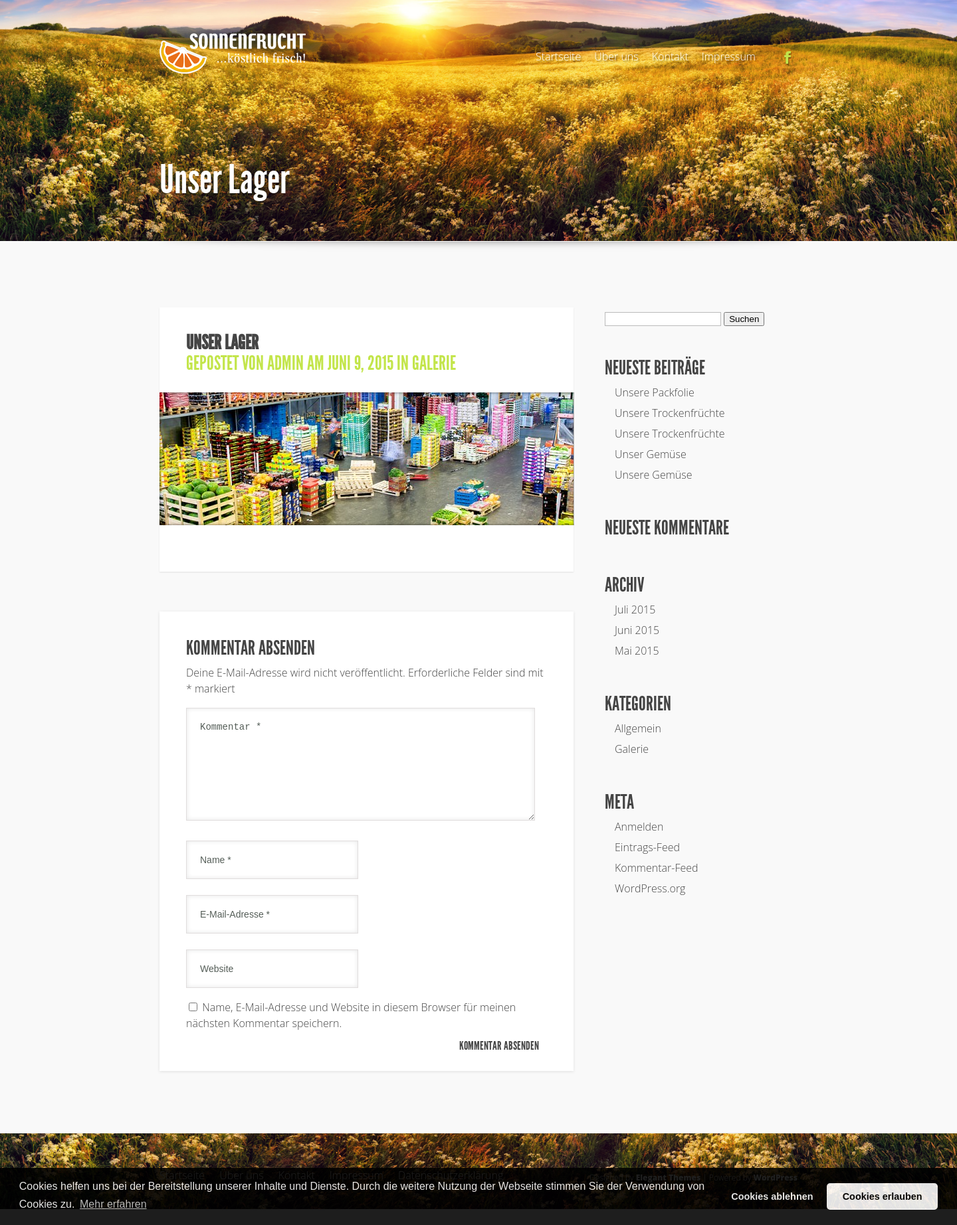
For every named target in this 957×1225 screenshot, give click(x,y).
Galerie (434, 363)
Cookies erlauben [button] (882, 1196)
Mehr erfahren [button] (113, 1204)
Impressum (729, 56)
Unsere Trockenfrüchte (670, 413)
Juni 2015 (637, 630)
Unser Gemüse (651, 454)
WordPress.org (650, 888)
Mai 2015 (637, 650)
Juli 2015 (635, 609)
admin (285, 363)
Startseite (558, 56)
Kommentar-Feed (656, 867)
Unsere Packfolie (654, 392)
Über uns (616, 56)
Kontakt (670, 56)
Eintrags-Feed (647, 847)
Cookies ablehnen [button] (772, 1196)
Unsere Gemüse (653, 474)
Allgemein (638, 728)
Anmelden (639, 826)
